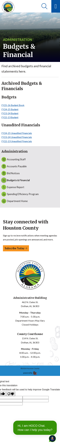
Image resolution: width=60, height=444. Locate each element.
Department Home (14, 201)
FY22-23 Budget (9, 117)
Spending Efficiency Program (20, 194)
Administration (17, 40)
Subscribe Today (16, 248)
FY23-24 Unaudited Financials (16, 137)
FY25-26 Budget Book (12, 105)
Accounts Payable (14, 166)
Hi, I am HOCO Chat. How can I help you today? (35, 427)
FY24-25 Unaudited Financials (16, 133)
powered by (30, 373)
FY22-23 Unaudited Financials (16, 141)
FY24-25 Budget (9, 109)
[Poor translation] (10, 394)
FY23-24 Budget (9, 113)
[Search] (44, 6)
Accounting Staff (13, 159)
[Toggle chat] (51, 438)
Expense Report (12, 187)
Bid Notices (10, 173)
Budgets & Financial (15, 180)
